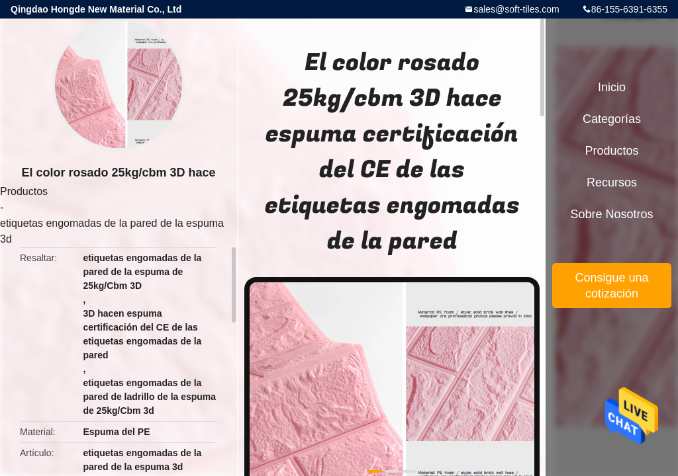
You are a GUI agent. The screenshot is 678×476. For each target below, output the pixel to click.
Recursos (612, 182)
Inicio (612, 87)
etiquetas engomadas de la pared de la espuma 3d (112, 231)
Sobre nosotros (611, 214)
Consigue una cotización (611, 285)
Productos (24, 191)
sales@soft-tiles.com (516, 9)
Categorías (612, 119)
